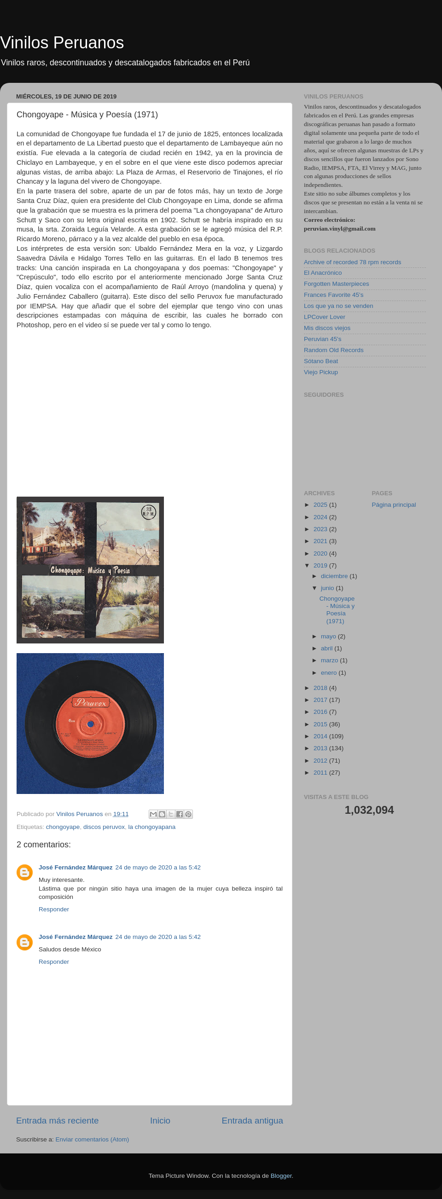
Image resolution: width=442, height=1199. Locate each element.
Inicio (160, 1120)
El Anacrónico (323, 272)
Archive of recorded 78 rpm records (352, 262)
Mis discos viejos (327, 327)
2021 (321, 541)
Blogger (281, 1175)
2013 (321, 748)
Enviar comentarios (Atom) (92, 1139)
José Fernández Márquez (76, 867)
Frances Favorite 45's (333, 294)
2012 (321, 760)
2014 (321, 736)
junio (328, 588)
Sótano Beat (321, 361)
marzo (330, 660)
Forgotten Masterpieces (336, 283)
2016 (321, 711)
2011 (321, 772)
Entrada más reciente (57, 1120)
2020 (321, 553)
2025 (321, 504)
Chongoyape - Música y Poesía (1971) (337, 610)
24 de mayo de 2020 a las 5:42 (158, 867)
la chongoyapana (151, 826)
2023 (321, 529)
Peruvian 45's (322, 339)
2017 (321, 699)
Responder (54, 909)
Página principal (394, 504)
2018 (321, 687)
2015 (321, 724)
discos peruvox (104, 826)
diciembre (335, 576)
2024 (321, 517)
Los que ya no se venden (338, 305)
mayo (329, 636)
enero (329, 672)
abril (327, 648)
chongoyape (63, 826)
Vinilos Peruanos (62, 42)
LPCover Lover (324, 316)
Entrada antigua (252, 1120)
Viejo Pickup (321, 372)
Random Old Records (334, 350)
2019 (321, 565)
